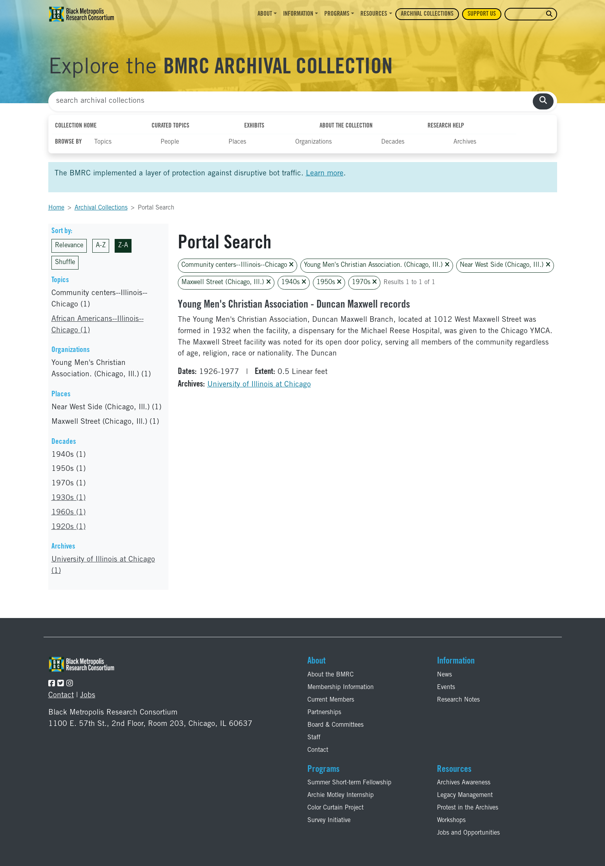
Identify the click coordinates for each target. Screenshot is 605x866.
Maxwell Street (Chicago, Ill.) (226, 282)
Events (446, 687)
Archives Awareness (463, 783)
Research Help (446, 126)
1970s (364, 282)
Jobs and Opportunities (468, 833)
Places (237, 142)
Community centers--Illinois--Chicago (237, 265)
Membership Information (340, 687)
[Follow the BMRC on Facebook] (51, 684)
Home (56, 208)
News (444, 675)
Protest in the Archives (467, 808)
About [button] (265, 14)
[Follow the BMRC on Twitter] (60, 684)
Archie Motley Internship (340, 795)
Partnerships (324, 712)
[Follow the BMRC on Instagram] (69, 684)
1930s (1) (68, 498)
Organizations (313, 142)
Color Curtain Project (335, 808)
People (170, 142)
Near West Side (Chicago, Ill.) (505, 265)
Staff (313, 738)
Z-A (123, 245)
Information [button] (298, 14)
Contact (61, 695)
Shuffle (65, 262)
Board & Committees (335, 725)
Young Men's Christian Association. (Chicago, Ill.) (377, 265)
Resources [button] (373, 14)
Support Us (482, 14)
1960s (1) (68, 512)
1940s (293, 282)
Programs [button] (336, 14)
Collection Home (76, 126)
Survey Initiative (329, 820)
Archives (464, 142)
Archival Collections (427, 14)
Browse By (68, 142)
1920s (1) (68, 527)
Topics (102, 142)
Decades (392, 142)
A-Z (101, 245)
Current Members (330, 700)
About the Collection (346, 126)
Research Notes (458, 700)
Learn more (325, 173)
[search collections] (543, 101)
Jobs (87, 695)
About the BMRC (330, 675)
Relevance (69, 245)
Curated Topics (170, 126)
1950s (329, 282)
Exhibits (254, 126)
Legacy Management (465, 795)
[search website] (549, 14)
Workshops (451, 820)
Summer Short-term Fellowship (349, 783)
